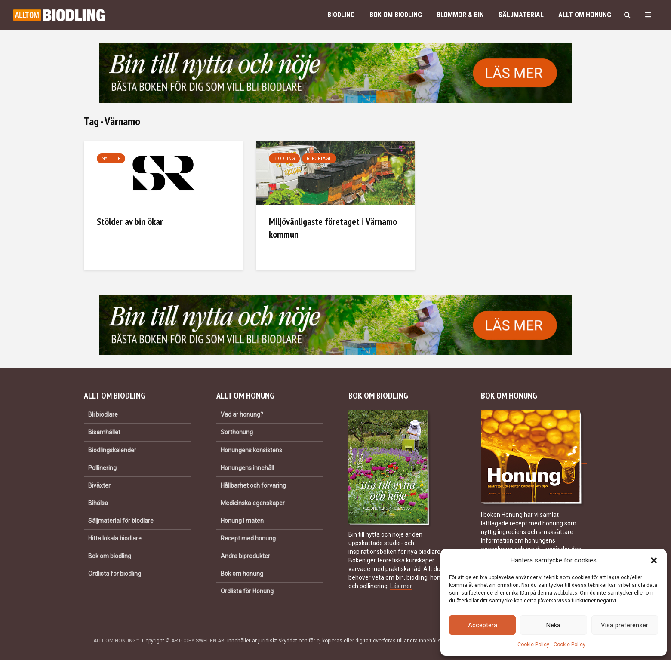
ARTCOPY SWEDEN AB (198, 641)
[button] (653, 560)
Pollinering (102, 467)
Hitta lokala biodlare (115, 538)
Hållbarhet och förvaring (253, 485)
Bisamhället (104, 432)
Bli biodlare (103, 414)
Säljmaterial (521, 15)
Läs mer (401, 586)
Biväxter (99, 485)
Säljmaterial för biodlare (121, 520)
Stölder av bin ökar (130, 221)
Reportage (319, 158)
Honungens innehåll (247, 467)
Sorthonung (237, 432)
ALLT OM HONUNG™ (116, 641)
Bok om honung (242, 573)
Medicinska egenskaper (253, 503)
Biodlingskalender (112, 450)
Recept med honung (248, 538)
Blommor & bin (460, 15)
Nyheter (111, 158)
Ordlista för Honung (247, 591)
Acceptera (482, 625)
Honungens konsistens (251, 450)
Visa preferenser (624, 625)
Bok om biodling (395, 15)
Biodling (341, 15)
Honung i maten (242, 520)
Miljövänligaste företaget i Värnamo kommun (333, 227)
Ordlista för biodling (114, 573)
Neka (553, 625)
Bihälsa (98, 503)
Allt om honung (584, 15)
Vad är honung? (242, 414)
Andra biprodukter (245, 556)
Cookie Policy (533, 645)
